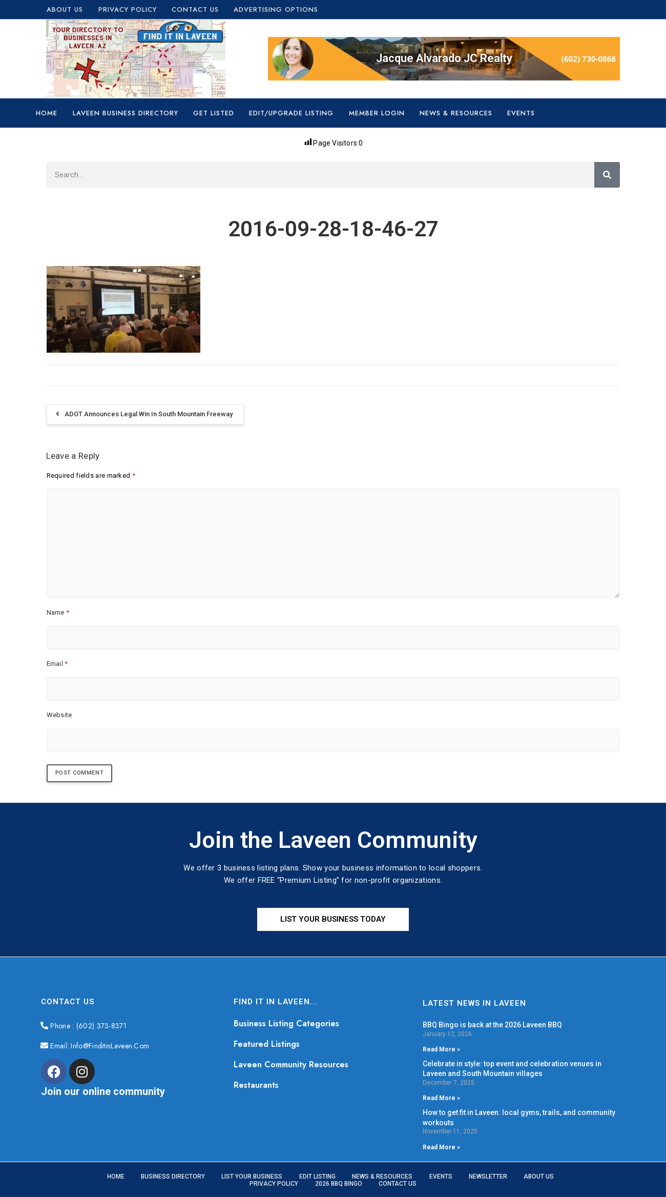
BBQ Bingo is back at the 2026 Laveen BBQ (492, 1026)
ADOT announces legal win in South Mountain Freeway (149, 414)
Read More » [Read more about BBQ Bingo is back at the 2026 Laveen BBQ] (441, 1050)
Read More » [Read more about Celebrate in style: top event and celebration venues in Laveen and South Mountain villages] (441, 1099)
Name (58, 612)
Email (57, 663)
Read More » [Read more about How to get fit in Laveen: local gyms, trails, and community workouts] (441, 1148)
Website (59, 715)
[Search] (607, 175)
